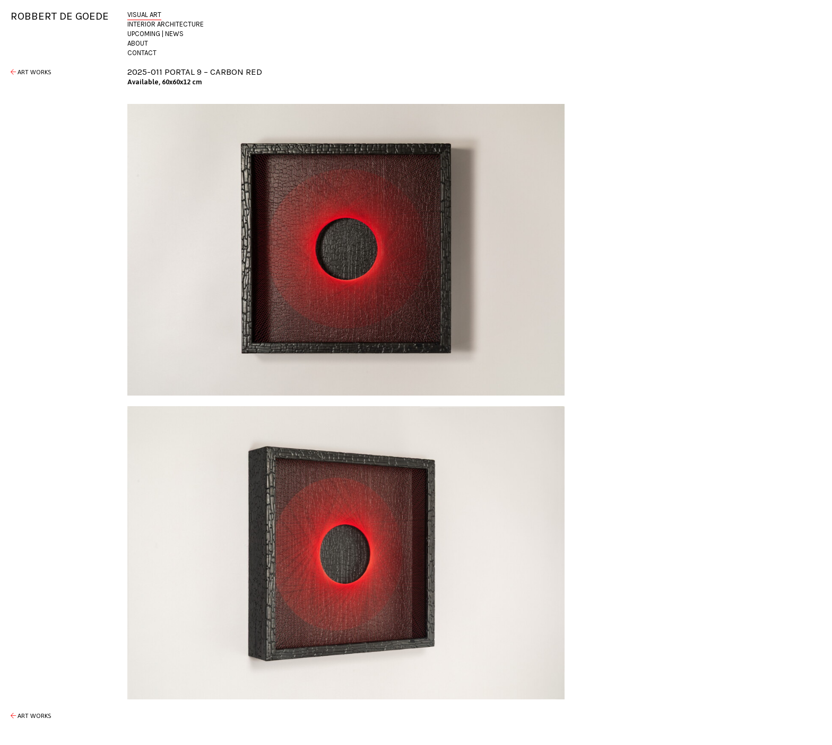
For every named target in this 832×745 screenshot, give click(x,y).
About (137, 43)
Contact (142, 53)
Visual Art (144, 15)
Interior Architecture (165, 24)
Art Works (31, 71)
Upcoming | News (155, 34)
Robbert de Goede (60, 16)
